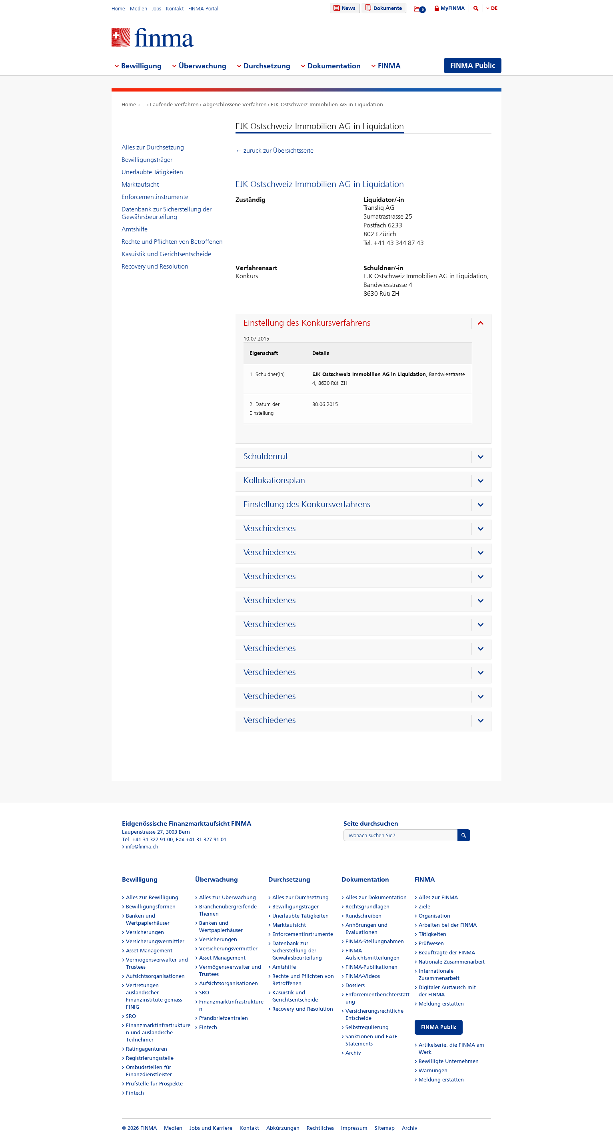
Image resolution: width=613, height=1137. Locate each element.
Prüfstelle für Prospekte (154, 1084)
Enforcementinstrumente (155, 197)
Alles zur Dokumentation (376, 897)
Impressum (354, 1128)
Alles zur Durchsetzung (153, 147)
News (343, 8)
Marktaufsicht (140, 184)
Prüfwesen (431, 943)
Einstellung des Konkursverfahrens (307, 323)
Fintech (135, 1093)
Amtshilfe (135, 229)
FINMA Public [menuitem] (472, 65)
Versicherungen (145, 932)
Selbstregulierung (367, 1027)
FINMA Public (438, 1027)
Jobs (156, 9)
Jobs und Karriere (211, 1128)
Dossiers (355, 985)
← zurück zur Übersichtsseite (274, 150)
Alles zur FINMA (438, 897)
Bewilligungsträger (147, 159)
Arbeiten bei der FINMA (448, 925)
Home (118, 9)
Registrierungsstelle (150, 1058)
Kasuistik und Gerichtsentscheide (166, 254)
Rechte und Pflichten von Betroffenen (172, 241)
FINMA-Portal (203, 9)
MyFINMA (453, 8)
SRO (131, 1016)
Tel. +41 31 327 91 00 (147, 839)
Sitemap (385, 1128)
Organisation (434, 916)
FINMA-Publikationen (371, 967)
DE (494, 8)
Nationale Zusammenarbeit (452, 962)
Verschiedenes (270, 528)
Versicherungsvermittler (155, 941)
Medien (138, 9)
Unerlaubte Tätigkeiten (152, 172)
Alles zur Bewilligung (152, 897)
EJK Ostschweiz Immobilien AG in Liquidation (327, 105)
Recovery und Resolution (155, 266)
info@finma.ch (142, 847)
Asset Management (149, 951)
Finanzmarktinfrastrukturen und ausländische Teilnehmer (158, 1032)
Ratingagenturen (146, 1049)
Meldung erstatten (441, 1004)
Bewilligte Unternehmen (449, 1061)
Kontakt (175, 9)
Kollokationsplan (274, 480)
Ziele (424, 907)
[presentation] (365, 324)
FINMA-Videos (362, 976)
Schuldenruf (266, 456)
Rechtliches (320, 1128)
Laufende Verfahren (174, 105)
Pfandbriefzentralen (223, 1018)
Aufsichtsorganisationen (155, 976)
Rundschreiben (363, 916)
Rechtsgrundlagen (367, 907)
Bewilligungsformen (151, 907)
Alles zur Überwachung (227, 897)
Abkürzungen (283, 1128)
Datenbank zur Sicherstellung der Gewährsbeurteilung (167, 213)
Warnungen (433, 1070)
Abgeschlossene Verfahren (235, 105)
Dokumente (382, 8)
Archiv (353, 1053)
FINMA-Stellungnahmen (374, 941)
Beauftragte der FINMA (447, 953)
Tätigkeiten (432, 934)
